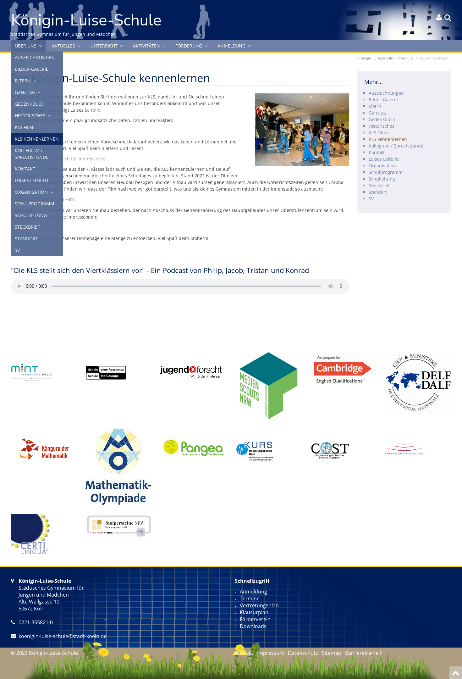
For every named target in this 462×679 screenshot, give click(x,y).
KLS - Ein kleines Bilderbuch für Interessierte (58, 159)
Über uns (405, 58)
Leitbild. (93, 110)
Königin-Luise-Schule (376, 58)
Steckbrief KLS (29, 131)
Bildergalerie (27, 227)
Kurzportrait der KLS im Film (44, 199)
